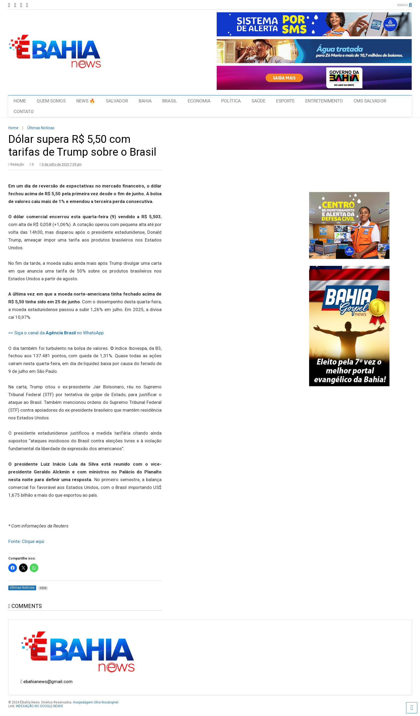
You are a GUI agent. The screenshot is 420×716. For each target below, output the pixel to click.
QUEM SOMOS (51, 101)
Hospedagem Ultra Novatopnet (95, 702)
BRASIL (169, 101)
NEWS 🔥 (85, 101)
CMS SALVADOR (370, 101)
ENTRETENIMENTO (324, 101)
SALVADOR (117, 101)
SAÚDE (258, 101)
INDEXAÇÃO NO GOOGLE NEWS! (39, 706)
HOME (20, 101)
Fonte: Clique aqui (26, 541)
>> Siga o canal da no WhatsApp (56, 332)
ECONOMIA (199, 101)
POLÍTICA (231, 101)
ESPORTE (285, 101)
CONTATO (24, 111)
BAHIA (145, 101)
